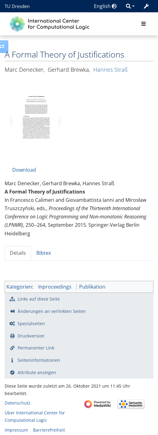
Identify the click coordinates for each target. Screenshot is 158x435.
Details (18, 252)
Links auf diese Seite (39, 299)
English (105, 6)
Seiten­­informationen (39, 360)
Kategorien (19, 286)
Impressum (16, 430)
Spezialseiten (31, 323)
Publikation (92, 286)
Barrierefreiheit (49, 430)
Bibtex (43, 252)
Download (24, 169)
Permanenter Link (36, 348)
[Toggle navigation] (143, 24)
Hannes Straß (110, 69)
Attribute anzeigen (37, 372)
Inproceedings (54, 286)
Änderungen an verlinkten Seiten (52, 311)
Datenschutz (17, 403)
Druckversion (31, 336)
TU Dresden (17, 6)
